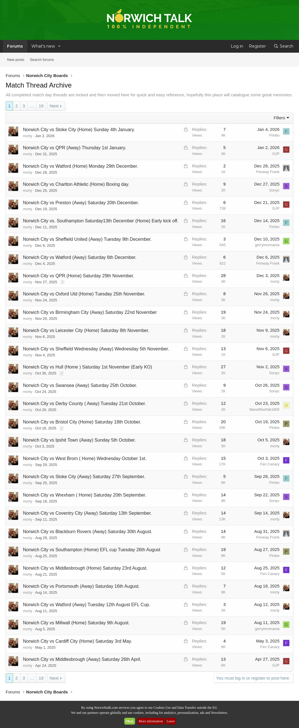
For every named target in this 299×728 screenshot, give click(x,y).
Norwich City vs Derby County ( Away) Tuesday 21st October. (84, 403)
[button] (59, 46)
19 (41, 105)
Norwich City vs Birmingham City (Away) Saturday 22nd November (90, 312)
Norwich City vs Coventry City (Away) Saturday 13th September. (87, 513)
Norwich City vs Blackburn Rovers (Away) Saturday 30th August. (87, 531)
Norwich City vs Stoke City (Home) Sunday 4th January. (79, 129)
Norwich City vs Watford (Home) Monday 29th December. (80, 166)
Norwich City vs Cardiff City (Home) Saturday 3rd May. (77, 641)
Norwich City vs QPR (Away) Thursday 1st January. (74, 147)
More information (151, 721)
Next (54, 105)
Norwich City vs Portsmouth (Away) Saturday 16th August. (81, 586)
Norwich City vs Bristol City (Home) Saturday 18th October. (82, 422)
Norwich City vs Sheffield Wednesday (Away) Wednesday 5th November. (96, 348)
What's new (43, 46)
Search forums (42, 60)
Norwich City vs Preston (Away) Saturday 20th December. (81, 202)
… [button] (32, 105)
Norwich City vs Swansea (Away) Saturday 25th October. (80, 385)
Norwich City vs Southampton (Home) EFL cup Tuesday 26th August (91, 549)
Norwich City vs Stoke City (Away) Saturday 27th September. (84, 476)
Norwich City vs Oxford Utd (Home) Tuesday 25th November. (84, 293)
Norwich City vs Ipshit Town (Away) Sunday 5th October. (79, 440)
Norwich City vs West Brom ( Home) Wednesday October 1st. (84, 458)
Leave (170, 721)
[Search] (283, 46)
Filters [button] (279, 117)
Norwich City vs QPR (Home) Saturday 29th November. (78, 275)
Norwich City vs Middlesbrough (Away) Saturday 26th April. (82, 659)
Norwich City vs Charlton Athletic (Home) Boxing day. (76, 184)
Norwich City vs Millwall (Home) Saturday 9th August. (76, 622)
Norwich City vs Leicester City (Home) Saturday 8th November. (86, 330)
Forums (15, 46)
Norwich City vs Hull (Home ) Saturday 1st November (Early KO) (87, 367)
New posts (15, 60)
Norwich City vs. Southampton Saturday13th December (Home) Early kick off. (100, 220)
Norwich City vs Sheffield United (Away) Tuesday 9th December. (87, 239)
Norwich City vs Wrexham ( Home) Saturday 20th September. (84, 495)
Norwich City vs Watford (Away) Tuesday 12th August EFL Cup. (86, 604)
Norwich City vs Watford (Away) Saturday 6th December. (79, 257)
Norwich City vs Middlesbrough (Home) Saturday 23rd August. (85, 568)
